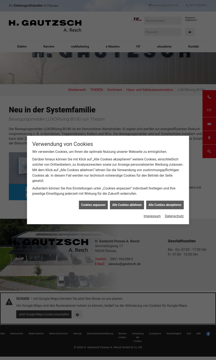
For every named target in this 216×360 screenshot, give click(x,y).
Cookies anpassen (93, 204)
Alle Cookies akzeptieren (164, 204)
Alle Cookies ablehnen (127, 204)
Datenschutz (174, 215)
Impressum (152, 215)
